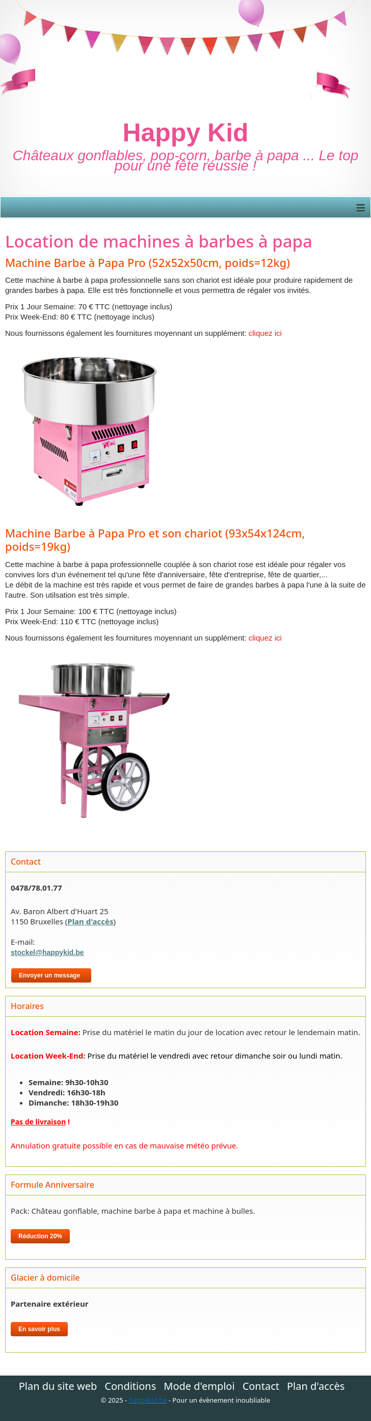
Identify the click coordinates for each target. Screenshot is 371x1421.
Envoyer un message (51, 975)
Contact (261, 1386)
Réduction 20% (40, 1236)
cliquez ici (264, 333)
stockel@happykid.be (47, 952)
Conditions (130, 1386)
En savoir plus (39, 1329)
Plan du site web (58, 1386)
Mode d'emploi (199, 1386)
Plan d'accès (90, 921)
